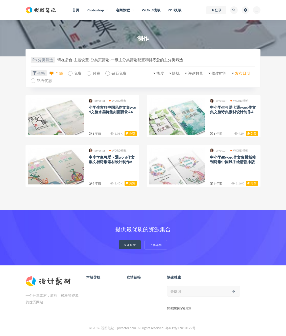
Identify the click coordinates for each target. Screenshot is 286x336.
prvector (97, 101)
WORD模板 (118, 100)
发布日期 (242, 73)
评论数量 (195, 73)
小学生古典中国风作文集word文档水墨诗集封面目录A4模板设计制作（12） (113, 112)
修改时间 (219, 73)
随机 (176, 73)
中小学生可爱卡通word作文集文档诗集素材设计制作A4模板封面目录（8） (233, 112)
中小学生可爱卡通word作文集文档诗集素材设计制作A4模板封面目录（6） (111, 162)
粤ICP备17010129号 (180, 328)
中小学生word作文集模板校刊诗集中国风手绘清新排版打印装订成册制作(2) (233, 162)
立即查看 (130, 244)
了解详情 (156, 244)
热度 (160, 73)
